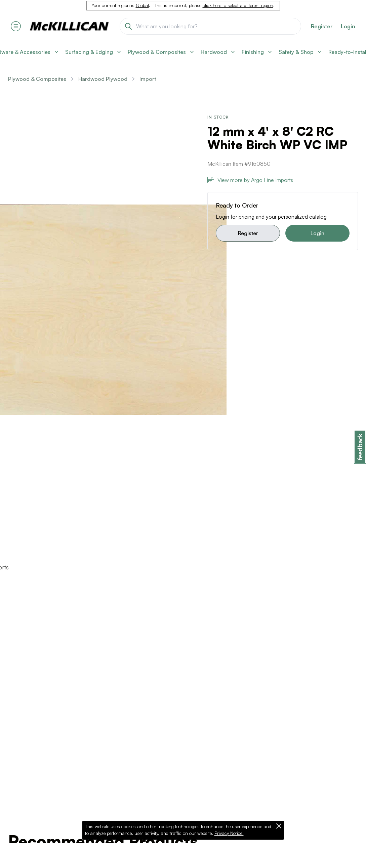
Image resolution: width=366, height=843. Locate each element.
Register (248, 233)
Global (142, 5)
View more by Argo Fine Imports (250, 180)
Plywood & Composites (37, 78)
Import (147, 78)
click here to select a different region (238, 5)
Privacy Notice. (229, 833)
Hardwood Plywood (102, 78)
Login (348, 26)
